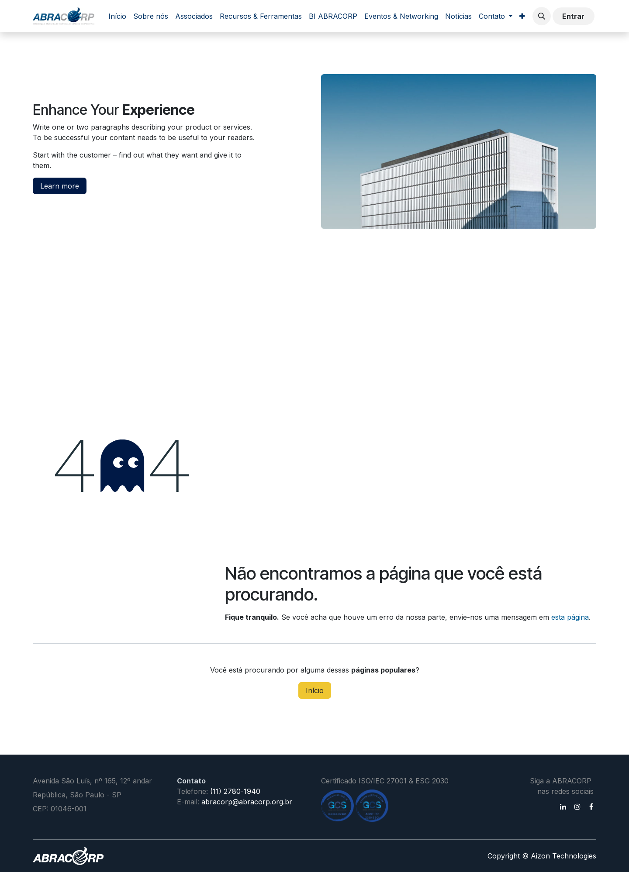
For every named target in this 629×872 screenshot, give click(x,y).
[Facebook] (591, 806)
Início (315, 690)
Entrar (573, 16)
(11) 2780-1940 (235, 791)
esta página (570, 617)
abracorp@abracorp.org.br (246, 801)
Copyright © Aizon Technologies (541, 855)
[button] (541, 16)
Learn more (59, 186)
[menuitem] (117, 16)
